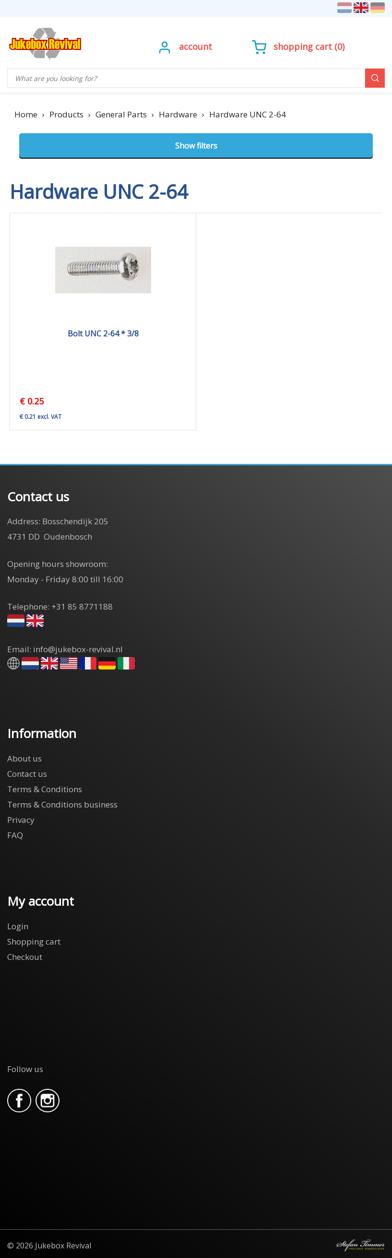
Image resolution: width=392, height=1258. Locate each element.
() (298, 46)
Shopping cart (302, 46)
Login (17, 926)
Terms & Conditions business (62, 804)
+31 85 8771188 (82, 606)
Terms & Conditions (44, 789)
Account (195, 46)
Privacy (21, 819)
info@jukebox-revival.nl (78, 649)
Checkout (24, 956)
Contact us (27, 773)
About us (24, 758)
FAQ (15, 835)
